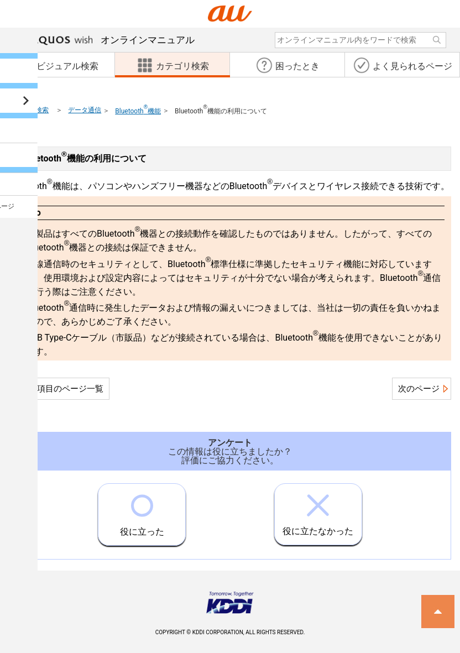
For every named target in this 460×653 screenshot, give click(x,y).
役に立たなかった (318, 510)
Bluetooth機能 (138, 111)
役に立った (142, 510)
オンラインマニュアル (113, 39)
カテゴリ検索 (29, 110)
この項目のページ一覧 (61, 389)
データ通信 (84, 110)
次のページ (419, 389)
